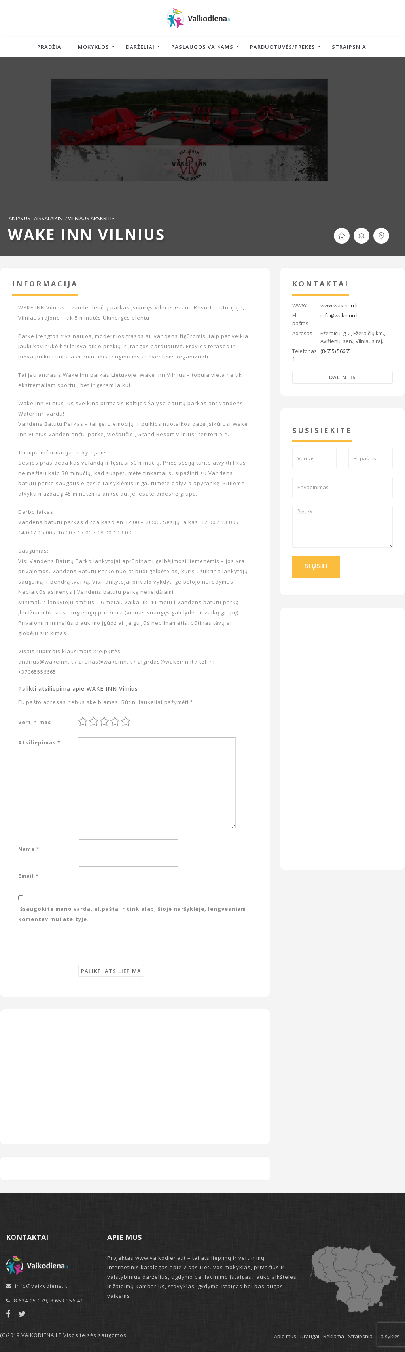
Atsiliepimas (39, 742)
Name (29, 848)
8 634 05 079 (30, 1300)
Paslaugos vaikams (202, 46)
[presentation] (78, 949)
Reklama (333, 1336)
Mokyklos (93, 46)
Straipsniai (350, 46)
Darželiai (140, 46)
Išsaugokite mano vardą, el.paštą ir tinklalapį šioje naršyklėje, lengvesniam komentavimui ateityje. (132, 914)
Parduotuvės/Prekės (282, 46)
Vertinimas (34, 722)
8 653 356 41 (66, 1300)
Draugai (309, 1336)
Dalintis (342, 377)
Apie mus (285, 1336)
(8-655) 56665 (335, 351)
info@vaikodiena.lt (41, 1285)
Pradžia (49, 46)
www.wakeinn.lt (339, 305)
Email (28, 875)
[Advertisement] (135, 1076)
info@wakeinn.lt (339, 315)
